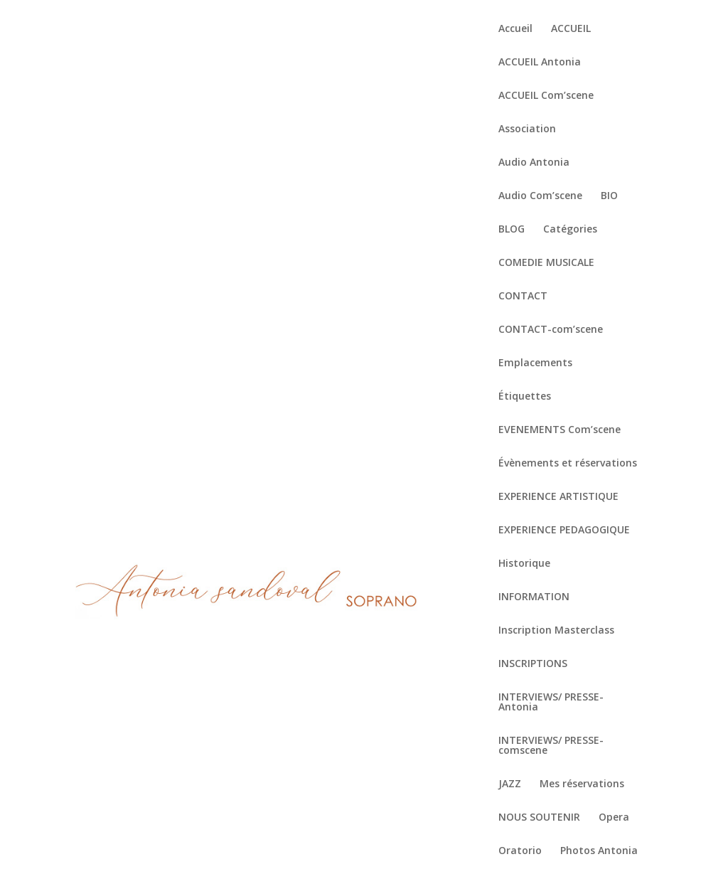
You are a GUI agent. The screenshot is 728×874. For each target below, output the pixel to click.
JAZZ (509, 784)
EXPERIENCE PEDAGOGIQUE (564, 530)
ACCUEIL (571, 29)
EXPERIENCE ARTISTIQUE (558, 497)
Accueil (515, 29)
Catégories (570, 229)
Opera (614, 818)
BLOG (511, 229)
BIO (609, 196)
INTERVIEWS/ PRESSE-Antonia (551, 702)
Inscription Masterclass (556, 630)
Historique (524, 564)
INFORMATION (533, 597)
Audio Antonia (533, 163)
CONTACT (522, 296)
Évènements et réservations (567, 463)
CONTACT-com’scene (550, 330)
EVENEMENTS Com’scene (559, 430)
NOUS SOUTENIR (539, 818)
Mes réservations (582, 784)
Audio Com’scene (540, 196)
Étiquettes (524, 397)
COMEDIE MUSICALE (546, 263)
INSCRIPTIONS (532, 664)
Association (527, 129)
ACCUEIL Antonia (539, 62)
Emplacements (535, 363)
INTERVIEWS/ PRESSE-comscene (551, 746)
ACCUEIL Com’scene (546, 96)
